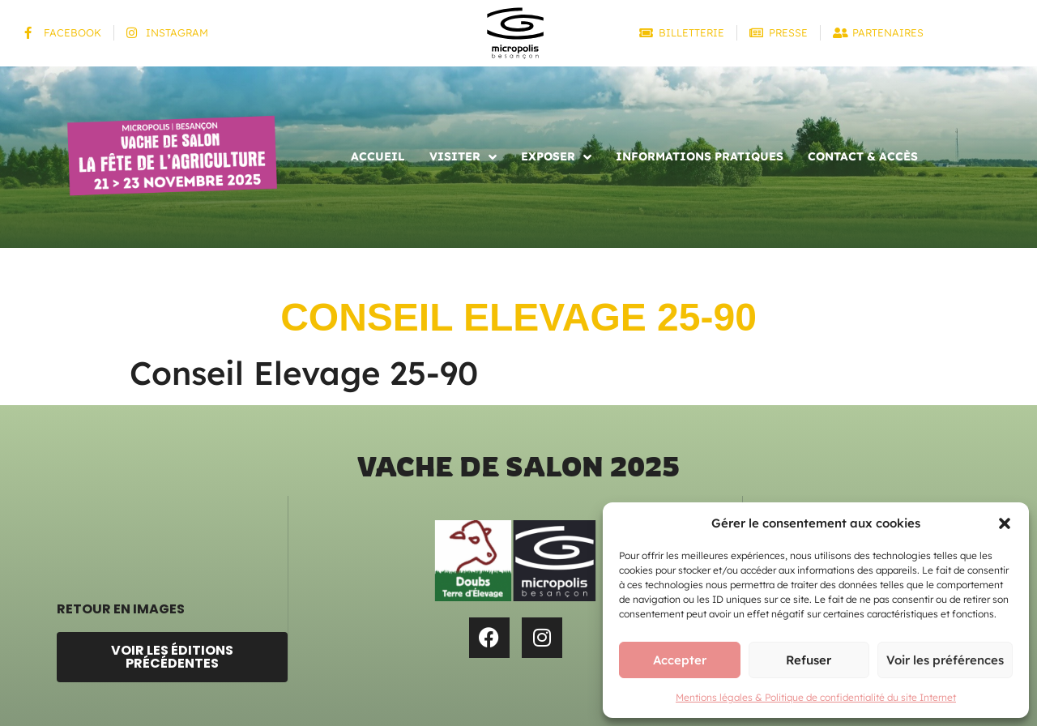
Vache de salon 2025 (518, 467)
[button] (1004, 523)
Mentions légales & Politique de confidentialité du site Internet (816, 697)
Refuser (808, 660)
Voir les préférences (945, 660)
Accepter (679, 660)
